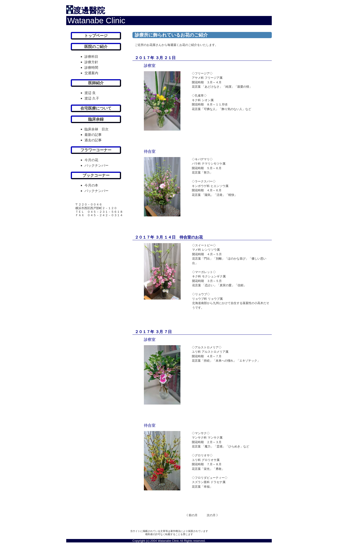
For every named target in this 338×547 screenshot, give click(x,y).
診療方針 (91, 62)
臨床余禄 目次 (96, 129)
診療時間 (91, 67)
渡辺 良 (90, 93)
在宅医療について (95, 108)
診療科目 (91, 56)
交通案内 (91, 73)
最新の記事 (93, 135)
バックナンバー (96, 165)
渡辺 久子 (91, 98)
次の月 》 (208, 515)
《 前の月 (191, 515)
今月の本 (91, 185)
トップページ (96, 36)
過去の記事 (93, 140)
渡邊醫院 (89, 10)
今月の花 (91, 160)
